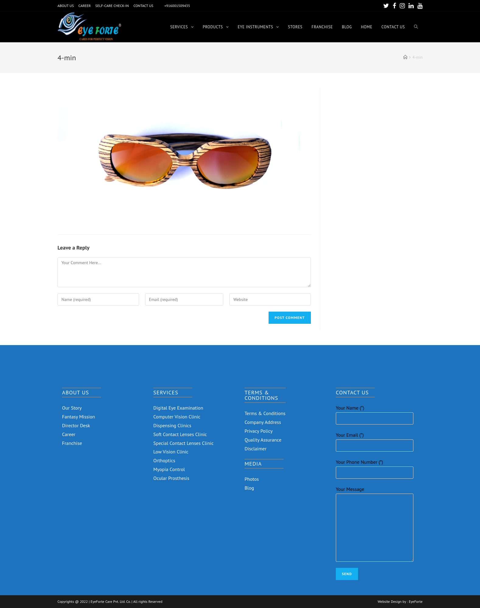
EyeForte (416, 601)
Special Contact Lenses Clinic (183, 443)
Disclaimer (255, 449)
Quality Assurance (263, 440)
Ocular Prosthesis (171, 478)
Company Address (263, 422)
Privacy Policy (259, 431)
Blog (249, 488)
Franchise (72, 443)
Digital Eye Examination (178, 408)
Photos (252, 479)
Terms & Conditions (265, 413)
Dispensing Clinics (172, 425)
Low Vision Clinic (170, 452)
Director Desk (76, 425)
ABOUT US (65, 5)
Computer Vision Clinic (176, 417)
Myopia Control (169, 469)
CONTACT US (144, 5)
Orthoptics (164, 460)
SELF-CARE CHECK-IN (112, 5)
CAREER (84, 5)
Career (68, 434)
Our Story (72, 408)
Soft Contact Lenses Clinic (180, 434)
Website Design (389, 601)
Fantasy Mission (78, 417)
